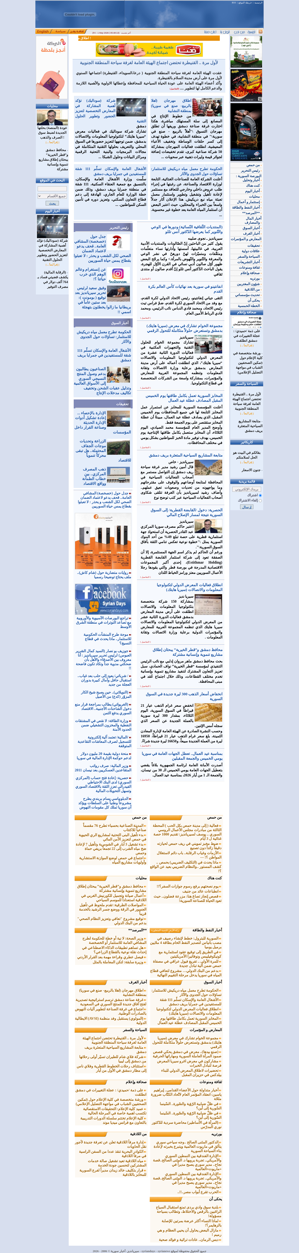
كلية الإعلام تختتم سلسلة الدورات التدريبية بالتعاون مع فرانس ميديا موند (113, 1120)
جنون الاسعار (251, 470)
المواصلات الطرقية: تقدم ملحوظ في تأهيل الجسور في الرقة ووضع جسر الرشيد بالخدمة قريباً (112, 909)
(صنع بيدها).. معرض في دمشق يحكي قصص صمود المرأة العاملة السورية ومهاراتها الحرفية (187, 1054)
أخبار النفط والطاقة (207, 930)
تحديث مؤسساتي (248, 295)
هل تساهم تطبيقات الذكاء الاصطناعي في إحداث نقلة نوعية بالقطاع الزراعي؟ (114, 950)
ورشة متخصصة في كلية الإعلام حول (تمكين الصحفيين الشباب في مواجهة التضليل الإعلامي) (111, 1102)
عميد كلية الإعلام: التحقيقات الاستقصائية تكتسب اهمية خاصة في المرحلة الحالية (114, 1111)
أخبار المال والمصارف (253, 220)
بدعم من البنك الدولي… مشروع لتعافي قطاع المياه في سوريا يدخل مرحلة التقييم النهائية (185, 973)
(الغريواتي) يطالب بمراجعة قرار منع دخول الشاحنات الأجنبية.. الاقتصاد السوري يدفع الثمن (103, 708)
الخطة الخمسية (250, 306)
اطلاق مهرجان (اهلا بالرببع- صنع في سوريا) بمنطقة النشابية (171, 106)
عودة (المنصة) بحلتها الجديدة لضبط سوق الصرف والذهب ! (52, 131)
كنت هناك (214, 878)
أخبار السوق (120, 323)
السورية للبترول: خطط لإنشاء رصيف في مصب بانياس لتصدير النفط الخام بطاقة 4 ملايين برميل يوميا (185, 942)
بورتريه (216, 1134)
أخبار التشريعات (249, 262)
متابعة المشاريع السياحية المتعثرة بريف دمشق (250, 426)
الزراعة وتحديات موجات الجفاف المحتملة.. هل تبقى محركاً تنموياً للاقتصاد (103, 450)
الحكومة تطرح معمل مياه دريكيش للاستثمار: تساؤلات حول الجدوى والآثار (104, 337)
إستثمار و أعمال (249, 202)
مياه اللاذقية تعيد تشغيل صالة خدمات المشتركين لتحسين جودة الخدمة (117, 1163)
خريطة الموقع (245, 2)
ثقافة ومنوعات (210, 1082)
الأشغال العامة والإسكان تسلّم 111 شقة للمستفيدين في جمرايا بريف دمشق (104, 355)
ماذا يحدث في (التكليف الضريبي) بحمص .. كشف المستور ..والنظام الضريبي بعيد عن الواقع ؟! (185, 866)
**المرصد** (137, 930)
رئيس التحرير (119, 227)
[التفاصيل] (174, 89)
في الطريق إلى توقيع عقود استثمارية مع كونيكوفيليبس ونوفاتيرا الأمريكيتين (190, 954)
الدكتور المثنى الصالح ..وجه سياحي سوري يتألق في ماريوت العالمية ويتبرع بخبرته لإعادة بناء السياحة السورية (187, 1146)
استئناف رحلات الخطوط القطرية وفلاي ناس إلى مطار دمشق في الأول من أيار (111, 1068)
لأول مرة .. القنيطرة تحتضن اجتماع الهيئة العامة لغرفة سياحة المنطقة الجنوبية (149, 62)
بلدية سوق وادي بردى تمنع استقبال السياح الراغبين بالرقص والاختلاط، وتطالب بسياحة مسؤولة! (188, 1211)
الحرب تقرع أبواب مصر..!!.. (200, 1192)
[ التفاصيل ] (145, 279)
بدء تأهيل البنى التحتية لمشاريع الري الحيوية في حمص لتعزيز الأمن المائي (112, 837)
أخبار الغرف (138, 982)
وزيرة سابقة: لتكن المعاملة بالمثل (119, 962)
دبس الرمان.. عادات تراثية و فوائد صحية (190, 1240)
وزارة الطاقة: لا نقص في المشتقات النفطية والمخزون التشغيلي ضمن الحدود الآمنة (103, 725)
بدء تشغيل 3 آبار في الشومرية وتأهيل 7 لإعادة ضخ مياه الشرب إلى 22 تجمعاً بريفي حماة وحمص (111, 848)
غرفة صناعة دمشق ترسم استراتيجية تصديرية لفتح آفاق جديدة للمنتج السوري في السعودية (111, 1002)
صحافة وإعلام (136, 1082)
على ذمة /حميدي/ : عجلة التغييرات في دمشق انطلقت (246, 334)
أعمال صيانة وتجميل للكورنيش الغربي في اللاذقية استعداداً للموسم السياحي (113, 898)
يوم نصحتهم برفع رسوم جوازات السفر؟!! (189, 886)
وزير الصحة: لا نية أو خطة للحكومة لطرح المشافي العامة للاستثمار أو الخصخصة (114, 940)
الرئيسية (258, 2)
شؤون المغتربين (249, 284)
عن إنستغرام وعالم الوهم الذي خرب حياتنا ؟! (90, 274)
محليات (141, 878)
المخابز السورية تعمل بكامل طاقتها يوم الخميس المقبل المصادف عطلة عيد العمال (189, 1021)
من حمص (214, 817)
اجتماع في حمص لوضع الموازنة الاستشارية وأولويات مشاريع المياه (112, 860)
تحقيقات (122, 404)
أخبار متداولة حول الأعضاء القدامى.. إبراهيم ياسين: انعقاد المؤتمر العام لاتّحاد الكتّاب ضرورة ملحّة (186, 1094)
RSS (234, 2)
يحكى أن (215, 1199)
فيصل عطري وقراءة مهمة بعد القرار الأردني (111, 957)
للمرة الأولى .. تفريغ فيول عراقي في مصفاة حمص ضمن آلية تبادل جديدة (187, 963)
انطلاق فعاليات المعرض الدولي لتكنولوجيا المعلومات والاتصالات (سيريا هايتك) (188, 1011)
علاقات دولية (252, 251)
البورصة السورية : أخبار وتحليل (249, 178)
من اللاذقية (138, 1134)
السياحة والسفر (135, 1030)
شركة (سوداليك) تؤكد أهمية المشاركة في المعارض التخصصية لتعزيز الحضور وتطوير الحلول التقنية (52, 248)
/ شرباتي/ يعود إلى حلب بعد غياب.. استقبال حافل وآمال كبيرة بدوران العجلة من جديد (104, 680)
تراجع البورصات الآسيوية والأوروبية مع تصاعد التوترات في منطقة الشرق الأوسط (103, 622)
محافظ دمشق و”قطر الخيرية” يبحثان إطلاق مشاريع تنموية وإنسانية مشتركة (53, 159)
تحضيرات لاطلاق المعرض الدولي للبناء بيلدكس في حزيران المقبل (191, 1073)
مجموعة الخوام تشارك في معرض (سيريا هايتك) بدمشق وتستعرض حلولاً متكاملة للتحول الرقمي (186, 1042)
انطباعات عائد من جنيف (201, 891)
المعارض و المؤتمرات (206, 1030)
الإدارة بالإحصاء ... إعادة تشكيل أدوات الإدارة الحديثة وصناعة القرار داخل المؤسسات (102, 422)
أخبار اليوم (253, 191)
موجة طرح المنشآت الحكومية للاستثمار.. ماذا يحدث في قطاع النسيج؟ (107, 639)
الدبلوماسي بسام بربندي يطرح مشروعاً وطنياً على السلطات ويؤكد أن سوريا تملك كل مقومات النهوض (104, 803)
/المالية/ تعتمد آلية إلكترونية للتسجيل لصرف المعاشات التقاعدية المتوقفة (104, 741)
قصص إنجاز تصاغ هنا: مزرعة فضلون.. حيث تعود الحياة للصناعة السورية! (187, 898)
